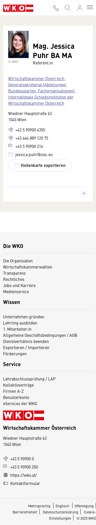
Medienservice (16, 291)
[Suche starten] (67, 7)
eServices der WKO (20, 403)
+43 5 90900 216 (25, 146)
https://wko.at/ (20, 475)
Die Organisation (18, 260)
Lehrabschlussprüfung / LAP (29, 378)
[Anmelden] (79, 8)
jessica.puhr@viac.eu (30, 154)
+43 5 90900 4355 (26, 129)
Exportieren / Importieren (26, 347)
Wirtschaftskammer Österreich (36, 78)
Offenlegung (84, 505)
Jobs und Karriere (19, 285)
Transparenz (14, 273)
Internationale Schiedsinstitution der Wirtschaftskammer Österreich (40, 100)
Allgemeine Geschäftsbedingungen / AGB (40, 335)
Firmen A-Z (13, 391)
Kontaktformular (21, 483)
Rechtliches (13, 279)
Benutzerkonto (16, 397)
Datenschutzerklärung (60, 511)
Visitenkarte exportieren (40, 165)
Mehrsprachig (39, 505)
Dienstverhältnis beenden (26, 341)
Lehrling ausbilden (20, 323)
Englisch (63, 505)
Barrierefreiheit (25, 511)
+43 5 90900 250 (20, 467)
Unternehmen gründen (23, 316)
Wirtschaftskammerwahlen (27, 267)
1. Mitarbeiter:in (17, 329)
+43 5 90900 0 (18, 458)
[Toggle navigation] (90, 7)
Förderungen (15, 353)
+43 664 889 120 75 (28, 138)
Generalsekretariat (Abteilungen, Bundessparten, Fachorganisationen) (41, 87)
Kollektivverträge (18, 385)
